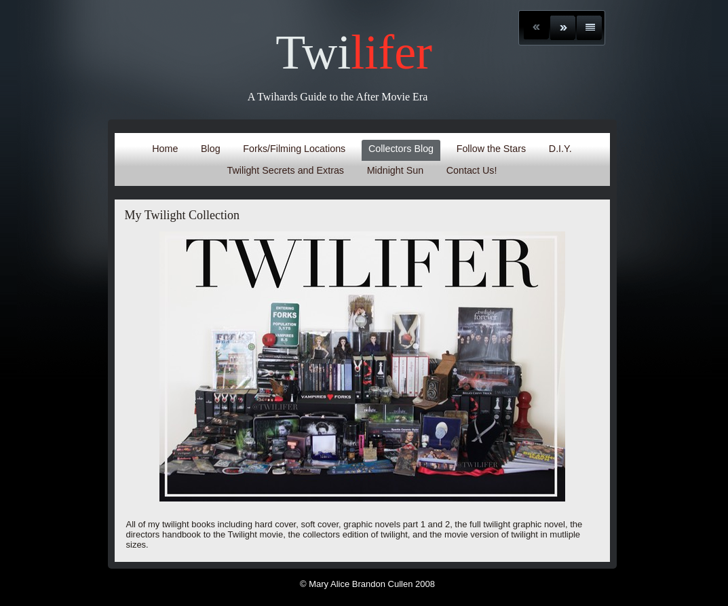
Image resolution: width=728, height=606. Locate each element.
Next (562, 28)
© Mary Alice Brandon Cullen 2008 (367, 584)
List (589, 28)
